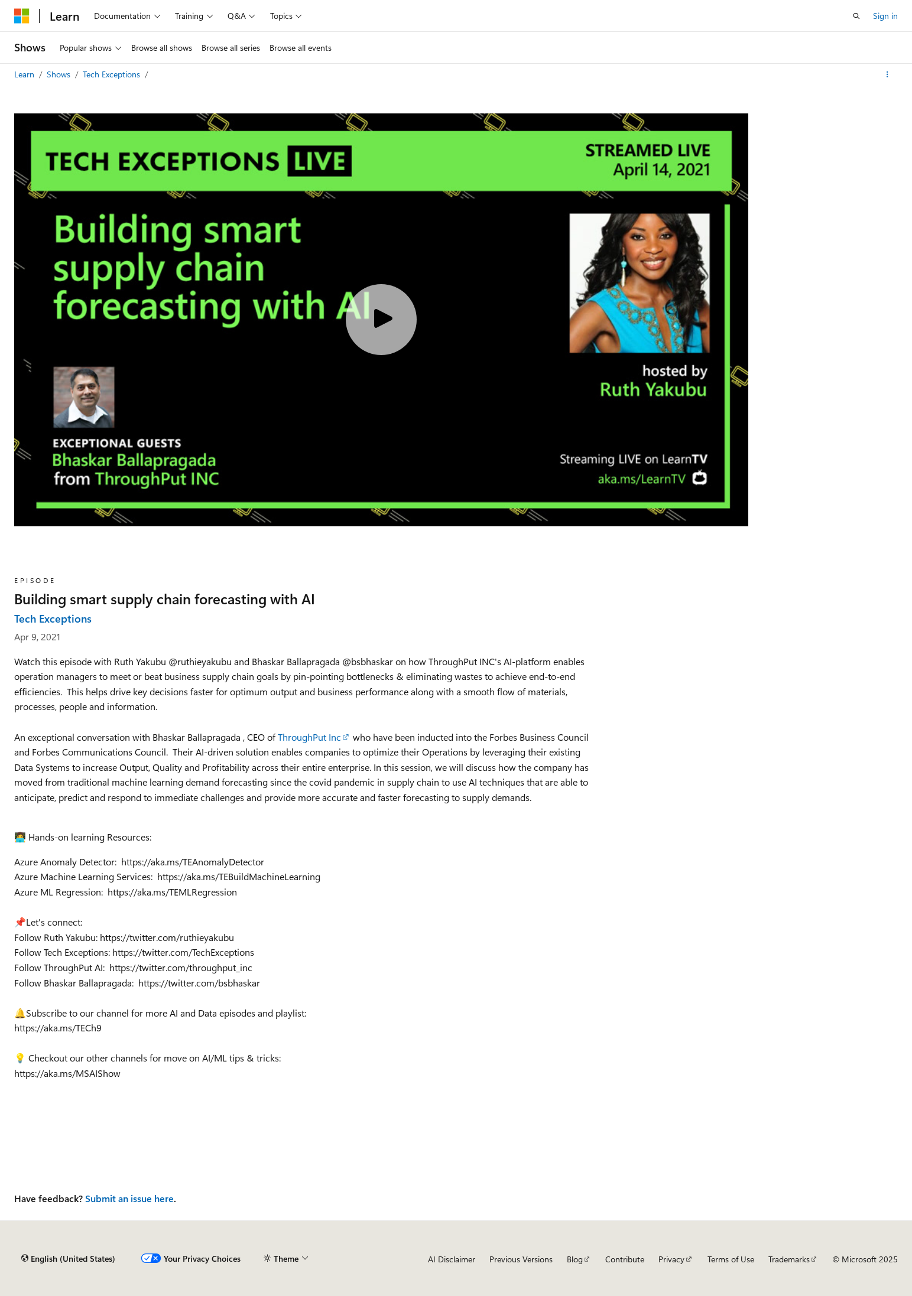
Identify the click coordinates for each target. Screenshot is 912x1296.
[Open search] (856, 16)
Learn (25, 74)
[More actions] (887, 74)
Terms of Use (730, 1259)
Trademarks (789, 1259)
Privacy (671, 1259)
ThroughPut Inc (309, 737)
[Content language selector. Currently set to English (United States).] (68, 1258)
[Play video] (381, 319)
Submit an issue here (129, 1198)
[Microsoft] (22, 16)
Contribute (624, 1259)
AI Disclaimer (451, 1259)
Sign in (885, 15)
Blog (575, 1259)
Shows (60, 74)
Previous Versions (521, 1259)
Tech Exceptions (112, 74)
